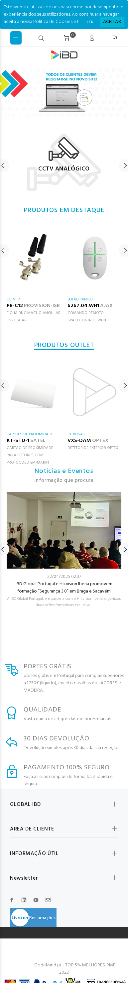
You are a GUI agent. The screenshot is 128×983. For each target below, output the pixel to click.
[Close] (112, 22)
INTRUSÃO (76, 434)
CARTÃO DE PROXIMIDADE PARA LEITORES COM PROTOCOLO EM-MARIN (30, 455)
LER (90, 22)
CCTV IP (13, 299)
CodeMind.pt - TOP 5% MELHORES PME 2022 (74, 968)
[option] (64, 159)
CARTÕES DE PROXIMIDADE (30, 434)
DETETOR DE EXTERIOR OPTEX (92, 448)
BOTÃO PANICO (79, 299)
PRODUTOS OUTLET (64, 345)
